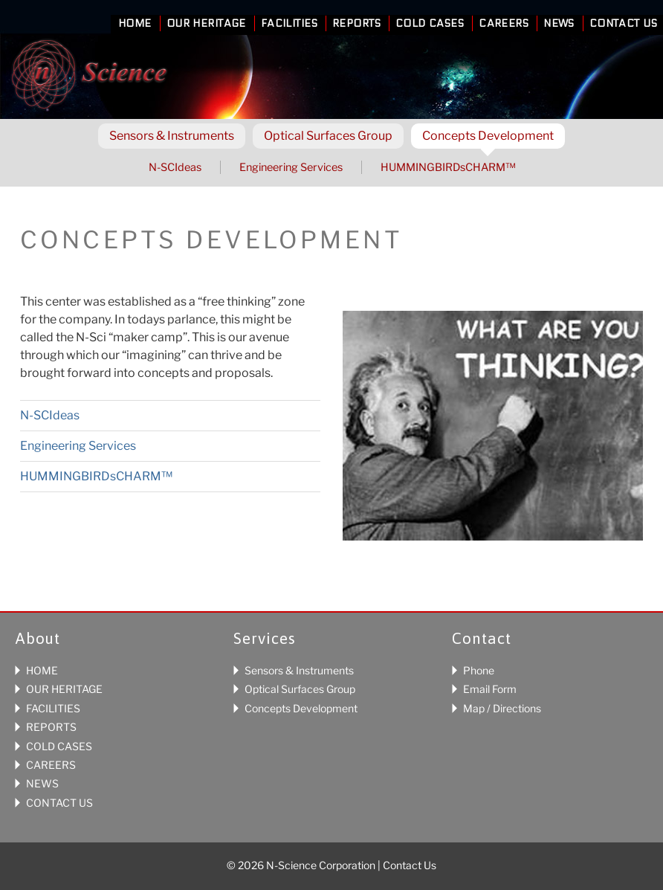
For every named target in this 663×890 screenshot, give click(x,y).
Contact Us (623, 23)
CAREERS (51, 764)
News (559, 23)
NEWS (42, 783)
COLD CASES (59, 746)
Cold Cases (429, 23)
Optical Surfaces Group (300, 689)
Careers (503, 23)
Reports (356, 23)
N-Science (89, 77)
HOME (42, 670)
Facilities (289, 23)
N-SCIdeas (175, 167)
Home (135, 23)
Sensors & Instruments (299, 670)
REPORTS (51, 726)
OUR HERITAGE (64, 689)
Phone (478, 670)
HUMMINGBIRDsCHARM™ (448, 167)
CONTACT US (59, 802)
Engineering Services (291, 167)
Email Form (490, 689)
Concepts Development (301, 708)
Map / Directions (502, 708)
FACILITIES (53, 708)
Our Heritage (206, 23)
